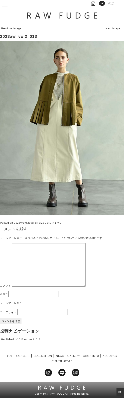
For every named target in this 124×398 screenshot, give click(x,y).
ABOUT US (110, 356)
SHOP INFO (91, 356)
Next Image (113, 28)
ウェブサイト (8, 312)
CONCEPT (23, 356)
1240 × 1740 (53, 222)
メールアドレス (10, 303)
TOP (10, 356)
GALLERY (73, 356)
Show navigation (4, 6)
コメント (5, 285)
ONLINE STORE (62, 361)
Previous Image (11, 28)
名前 (4, 294)
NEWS (60, 356)
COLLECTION (43, 356)
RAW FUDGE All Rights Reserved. (69, 394)
